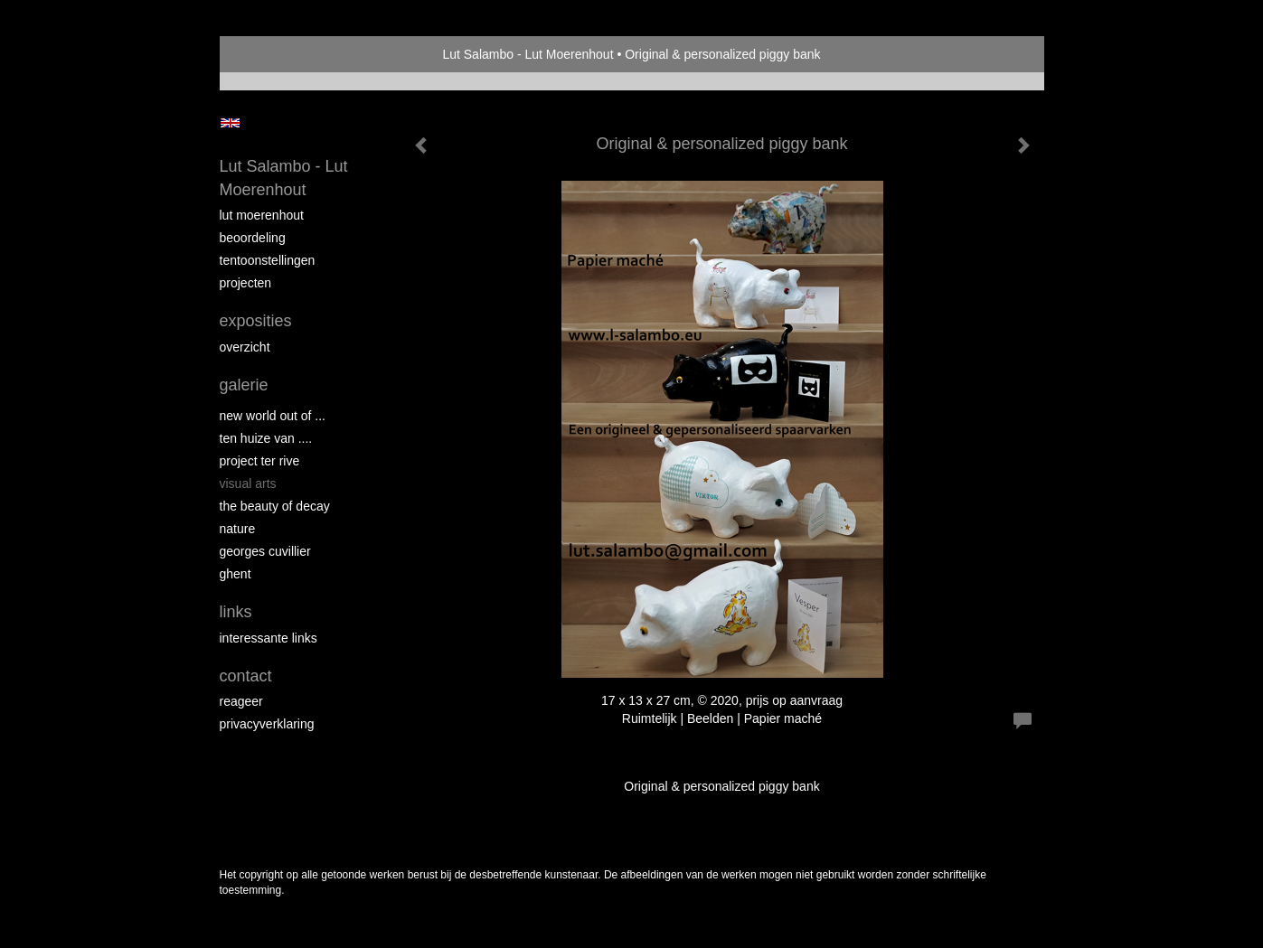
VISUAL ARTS (248, 483)
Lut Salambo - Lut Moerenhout (527, 54)
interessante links (268, 638)
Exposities (256, 321)
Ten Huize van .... (266, 438)
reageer (241, 701)
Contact (246, 676)
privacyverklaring (267, 724)
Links (236, 612)
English (230, 122)
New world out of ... (273, 415)
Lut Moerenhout (262, 215)
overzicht (245, 347)
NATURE (238, 528)
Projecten (246, 283)
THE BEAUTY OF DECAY (275, 506)
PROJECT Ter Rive (260, 461)
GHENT (235, 574)
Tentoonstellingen (268, 260)
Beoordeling (253, 237)
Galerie (244, 385)
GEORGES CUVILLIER (265, 551)
